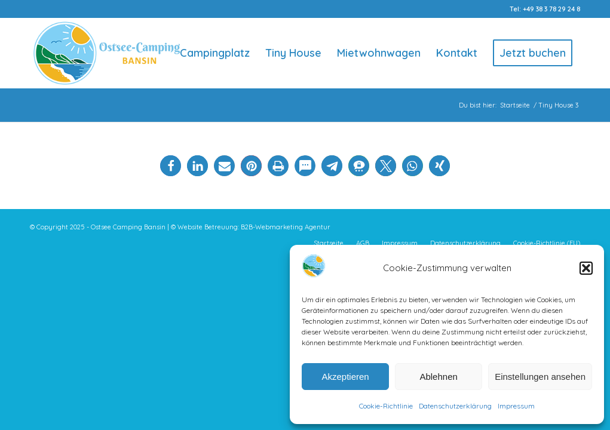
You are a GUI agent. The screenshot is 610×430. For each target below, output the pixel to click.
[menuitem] (215, 53)
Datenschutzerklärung (455, 405)
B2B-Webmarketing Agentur (285, 227)
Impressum (516, 405)
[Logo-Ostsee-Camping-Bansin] (106, 53)
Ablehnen (438, 376)
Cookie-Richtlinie (386, 405)
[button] (586, 268)
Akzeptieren (345, 376)
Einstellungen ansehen (540, 376)
